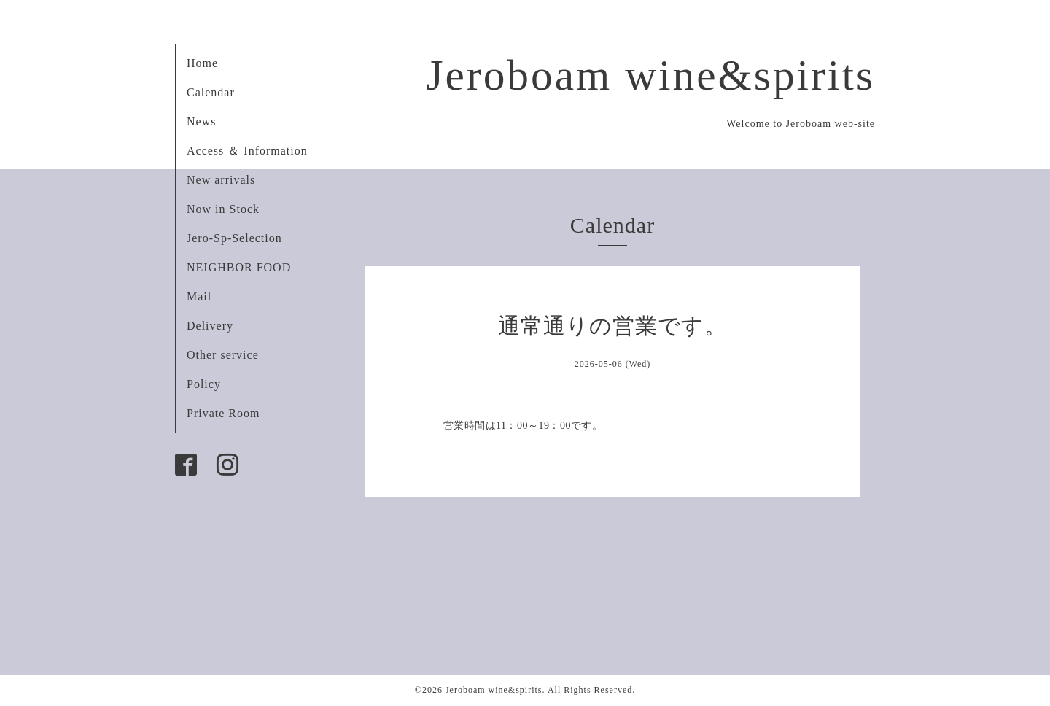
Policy (204, 384)
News (201, 121)
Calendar (211, 92)
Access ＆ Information (247, 150)
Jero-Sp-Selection (234, 238)
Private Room (223, 413)
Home (202, 63)
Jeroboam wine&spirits (650, 75)
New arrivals (221, 180)
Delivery (210, 325)
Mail (199, 296)
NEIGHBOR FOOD (239, 267)
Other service (223, 355)
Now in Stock (223, 209)
